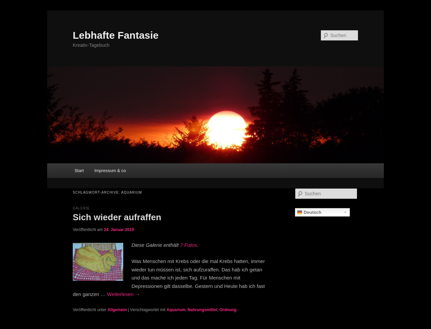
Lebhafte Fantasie (116, 35)
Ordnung (228, 309)
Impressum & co (110, 170)
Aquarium (175, 309)
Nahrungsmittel (202, 309)
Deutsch (309, 212)
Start (79, 170)
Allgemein (117, 309)
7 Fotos (188, 245)
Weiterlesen (123, 294)
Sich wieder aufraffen (117, 217)
